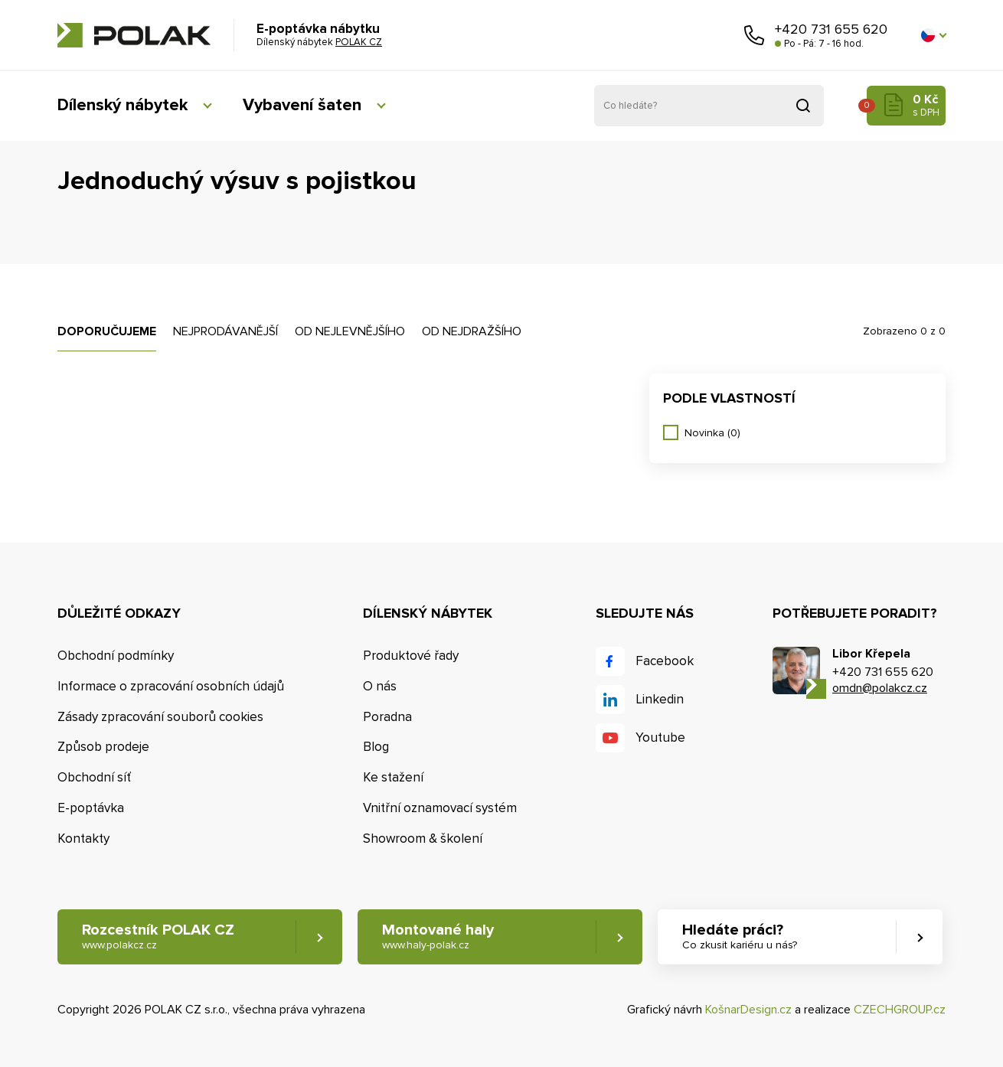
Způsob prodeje (103, 747)
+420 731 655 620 (831, 29)
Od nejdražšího (471, 331)
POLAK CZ (134, 35)
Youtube (660, 737)
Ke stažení (393, 777)
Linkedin (659, 699)
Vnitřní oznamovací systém (440, 808)
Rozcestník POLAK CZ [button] (158, 936)
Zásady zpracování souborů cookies (160, 717)
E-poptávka (90, 808)
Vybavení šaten (302, 105)
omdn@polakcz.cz (879, 688)
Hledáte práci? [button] (739, 936)
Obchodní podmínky (115, 656)
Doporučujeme (106, 331)
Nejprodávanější (225, 331)
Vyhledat (803, 105)
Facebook (664, 661)
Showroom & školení (422, 838)
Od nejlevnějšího (350, 331)
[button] (933, 35)
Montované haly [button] (438, 936)
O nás (380, 686)
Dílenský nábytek (122, 105)
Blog (376, 747)
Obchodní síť (94, 777)
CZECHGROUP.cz (900, 1009)
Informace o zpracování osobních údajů (170, 686)
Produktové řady (411, 656)
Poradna (387, 717)
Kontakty (83, 838)
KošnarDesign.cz (748, 1009)
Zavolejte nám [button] (754, 35)
